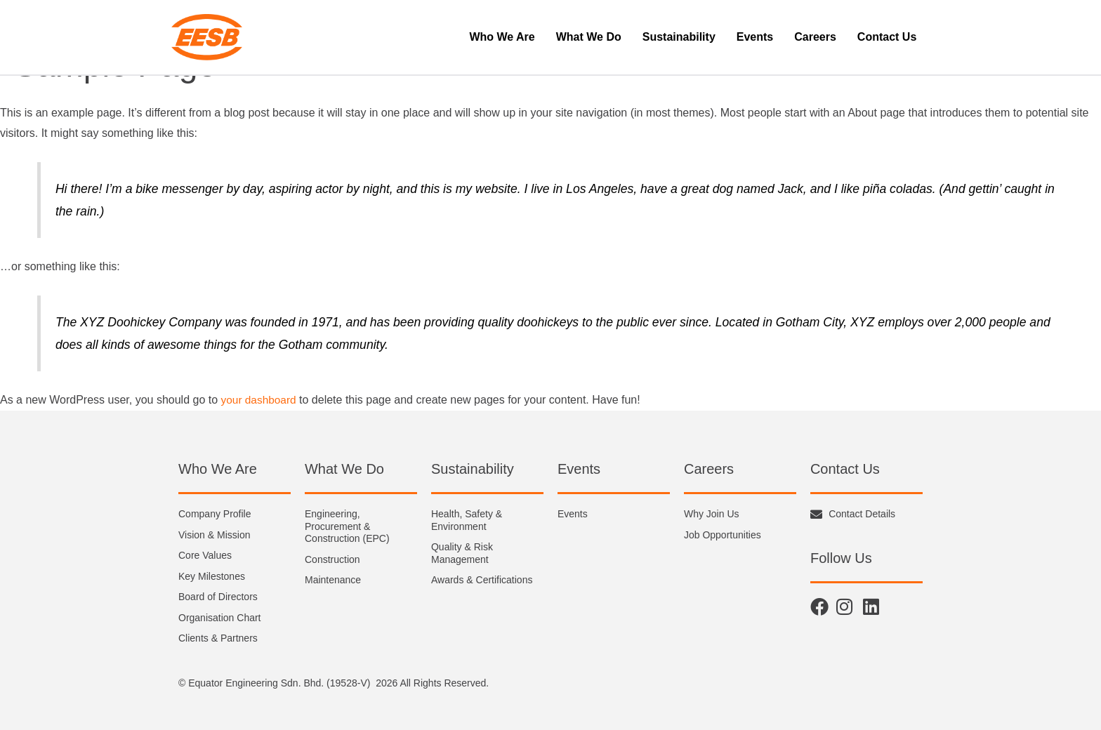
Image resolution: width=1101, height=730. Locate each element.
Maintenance (333, 579)
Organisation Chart (219, 617)
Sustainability (679, 37)
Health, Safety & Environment (466, 520)
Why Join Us (711, 513)
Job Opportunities (722, 534)
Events (755, 37)
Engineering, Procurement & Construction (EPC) (347, 526)
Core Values (205, 555)
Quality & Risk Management (462, 553)
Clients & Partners (218, 638)
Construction (332, 559)
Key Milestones (211, 576)
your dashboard (260, 400)
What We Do (588, 37)
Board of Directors (218, 596)
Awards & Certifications (481, 579)
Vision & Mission (214, 534)
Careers (815, 37)
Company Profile (214, 513)
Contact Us (886, 37)
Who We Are (501, 37)
